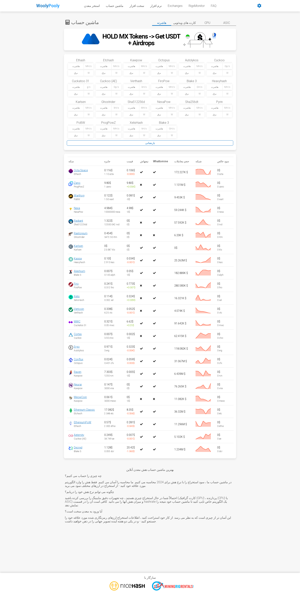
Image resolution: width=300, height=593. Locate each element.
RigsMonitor (197, 6)
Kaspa (78, 258)
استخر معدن (92, 6)
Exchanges (175, 6)
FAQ (213, 6)
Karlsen (78, 245)
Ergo (77, 346)
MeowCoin (80, 397)
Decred (78, 447)
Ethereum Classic (84, 409)
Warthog (79, 195)
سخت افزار (137, 6)
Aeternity (79, 434)
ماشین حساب (114, 6)
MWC (77, 321)
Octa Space (81, 170)
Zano (77, 182)
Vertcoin (79, 308)
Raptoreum (80, 233)
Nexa (77, 208)
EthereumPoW (82, 422)
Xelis (77, 296)
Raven (77, 371)
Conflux (78, 359)
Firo (76, 283)
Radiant (78, 220)
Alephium (79, 271)
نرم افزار (156, 6)
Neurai (78, 384)
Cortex (78, 334)
